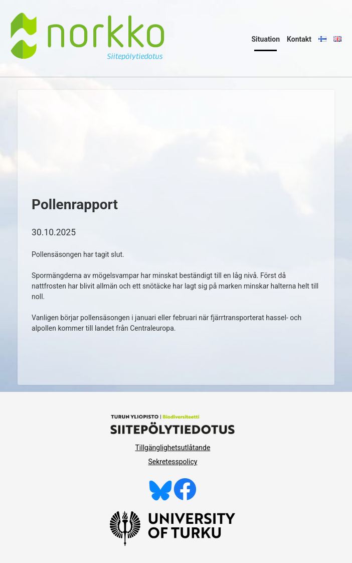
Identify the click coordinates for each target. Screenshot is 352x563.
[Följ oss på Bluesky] (160, 498)
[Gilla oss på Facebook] (185, 498)
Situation (265, 39)
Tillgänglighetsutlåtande (173, 448)
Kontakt (299, 39)
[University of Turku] (172, 543)
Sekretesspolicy (172, 462)
